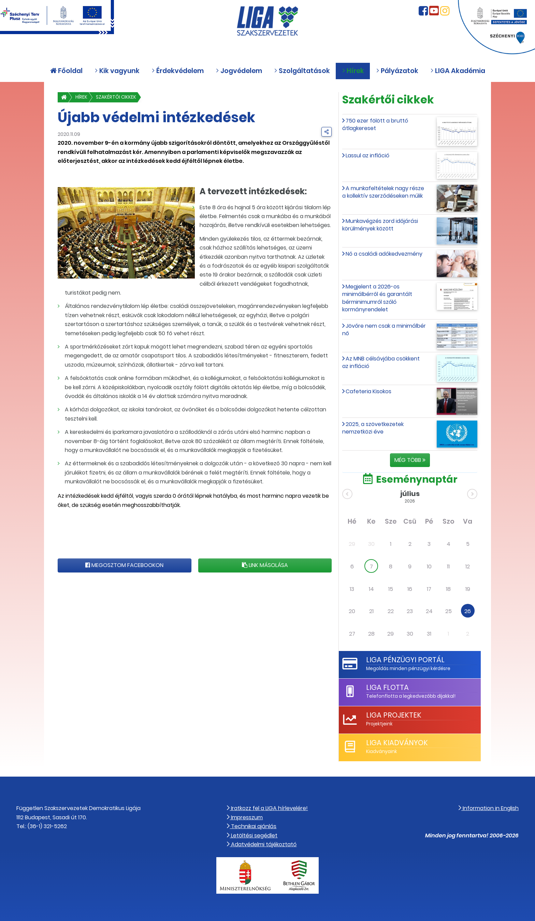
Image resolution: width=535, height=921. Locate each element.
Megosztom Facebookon (124, 565)
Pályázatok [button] (397, 70)
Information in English (489, 808)
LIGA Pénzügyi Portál (405, 660)
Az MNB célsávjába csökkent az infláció (381, 362)
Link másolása (265, 565)
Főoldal (66, 70)
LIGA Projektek (393, 715)
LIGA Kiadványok (397, 743)
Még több (409, 460)
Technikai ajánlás (251, 826)
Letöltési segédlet (252, 835)
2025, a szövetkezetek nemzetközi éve (373, 428)
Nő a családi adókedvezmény (384, 254)
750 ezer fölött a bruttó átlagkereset (375, 124)
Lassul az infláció (367, 155)
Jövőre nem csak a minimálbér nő (384, 329)
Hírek (81, 97)
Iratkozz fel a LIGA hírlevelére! (267, 808)
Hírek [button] (353, 70)
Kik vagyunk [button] (117, 70)
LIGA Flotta (387, 687)
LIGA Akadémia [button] (457, 70)
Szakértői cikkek (116, 97)
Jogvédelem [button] (239, 70)
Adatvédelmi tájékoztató (262, 844)
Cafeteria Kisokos (368, 391)
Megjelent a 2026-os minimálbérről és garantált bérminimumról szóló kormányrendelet (377, 298)
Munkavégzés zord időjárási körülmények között (380, 224)
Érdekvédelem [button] (177, 70)
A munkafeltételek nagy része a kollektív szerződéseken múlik (383, 192)
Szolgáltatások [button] (302, 70)
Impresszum (245, 817)
